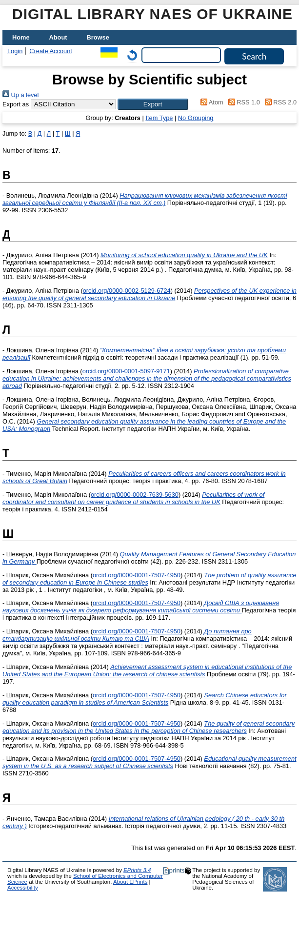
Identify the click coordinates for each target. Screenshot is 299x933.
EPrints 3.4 (137, 870)
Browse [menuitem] (98, 37)
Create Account (50, 51)
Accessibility (22, 888)
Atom (210, 102)
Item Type (159, 118)
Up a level (20, 95)
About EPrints (130, 882)
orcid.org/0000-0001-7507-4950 (136, 575)
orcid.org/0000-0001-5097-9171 (126, 371)
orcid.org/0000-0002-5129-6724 (127, 290)
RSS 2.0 (279, 102)
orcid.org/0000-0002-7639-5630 (135, 494)
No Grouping (196, 118)
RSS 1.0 (242, 102)
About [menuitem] (58, 37)
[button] (153, 104)
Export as (15, 104)
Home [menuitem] (21, 37)
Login (14, 51)
